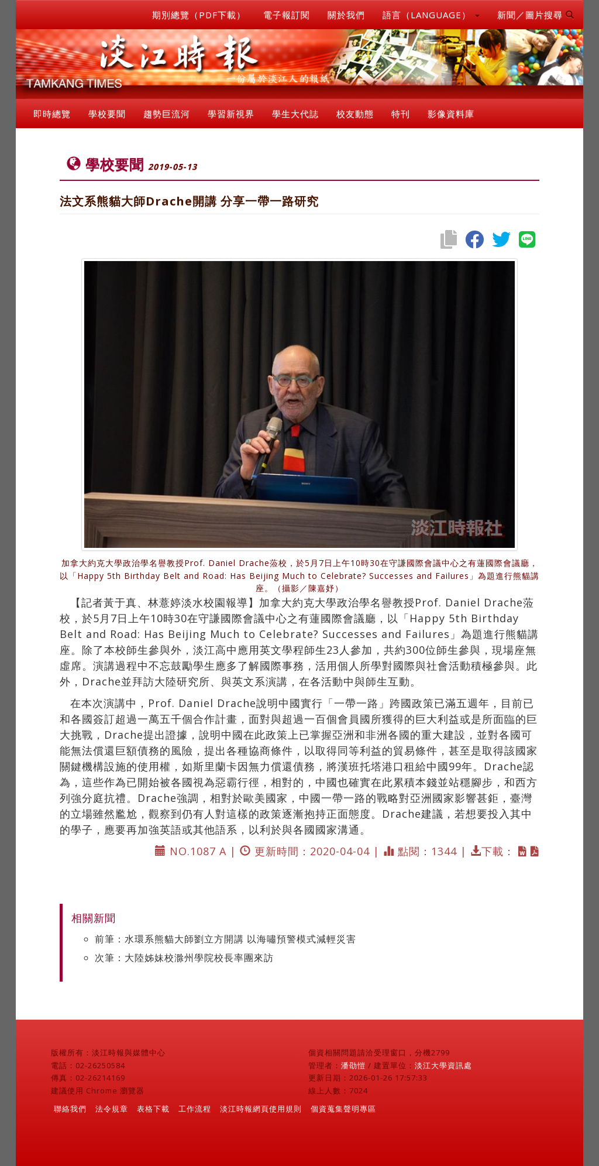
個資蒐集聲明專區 (343, 1108)
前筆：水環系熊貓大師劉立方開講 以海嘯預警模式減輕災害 (225, 938)
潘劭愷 (353, 1065)
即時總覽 (52, 113)
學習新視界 (231, 113)
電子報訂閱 (286, 14)
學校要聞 (107, 113)
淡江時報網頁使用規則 (261, 1108)
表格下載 (153, 1108)
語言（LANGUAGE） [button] (431, 14)
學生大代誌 (295, 113)
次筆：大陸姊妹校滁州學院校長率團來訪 (184, 957)
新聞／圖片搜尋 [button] (535, 14)
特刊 (400, 113)
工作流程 (194, 1108)
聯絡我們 (70, 1108)
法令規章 (111, 1108)
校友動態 (355, 113)
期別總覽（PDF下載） (199, 14)
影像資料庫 (451, 113)
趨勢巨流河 (166, 113)
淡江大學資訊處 (443, 1065)
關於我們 (346, 14)
